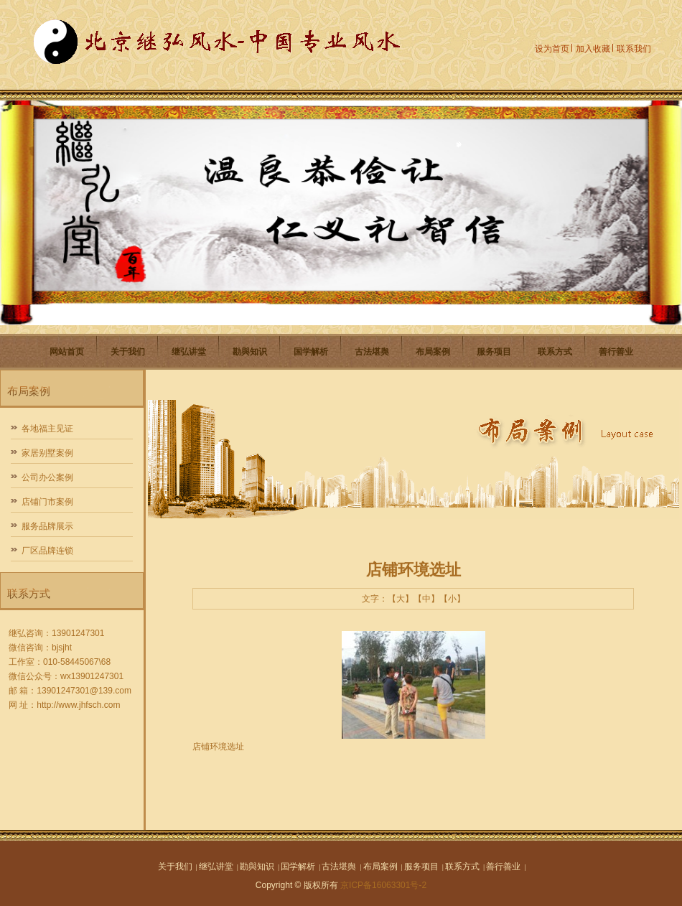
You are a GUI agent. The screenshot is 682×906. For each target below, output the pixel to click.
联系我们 (634, 49)
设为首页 (552, 49)
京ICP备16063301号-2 (383, 885)
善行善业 (616, 352)
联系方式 (555, 352)
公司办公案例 (47, 477)
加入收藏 (593, 49)
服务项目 (494, 352)
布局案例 (433, 352)
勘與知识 (250, 352)
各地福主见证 (47, 429)
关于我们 (128, 352)
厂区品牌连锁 (47, 551)
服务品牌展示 (47, 526)
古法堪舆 (372, 352)
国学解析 (311, 352)
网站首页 (67, 352)
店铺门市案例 (47, 502)
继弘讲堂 (189, 352)
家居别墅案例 (47, 453)
